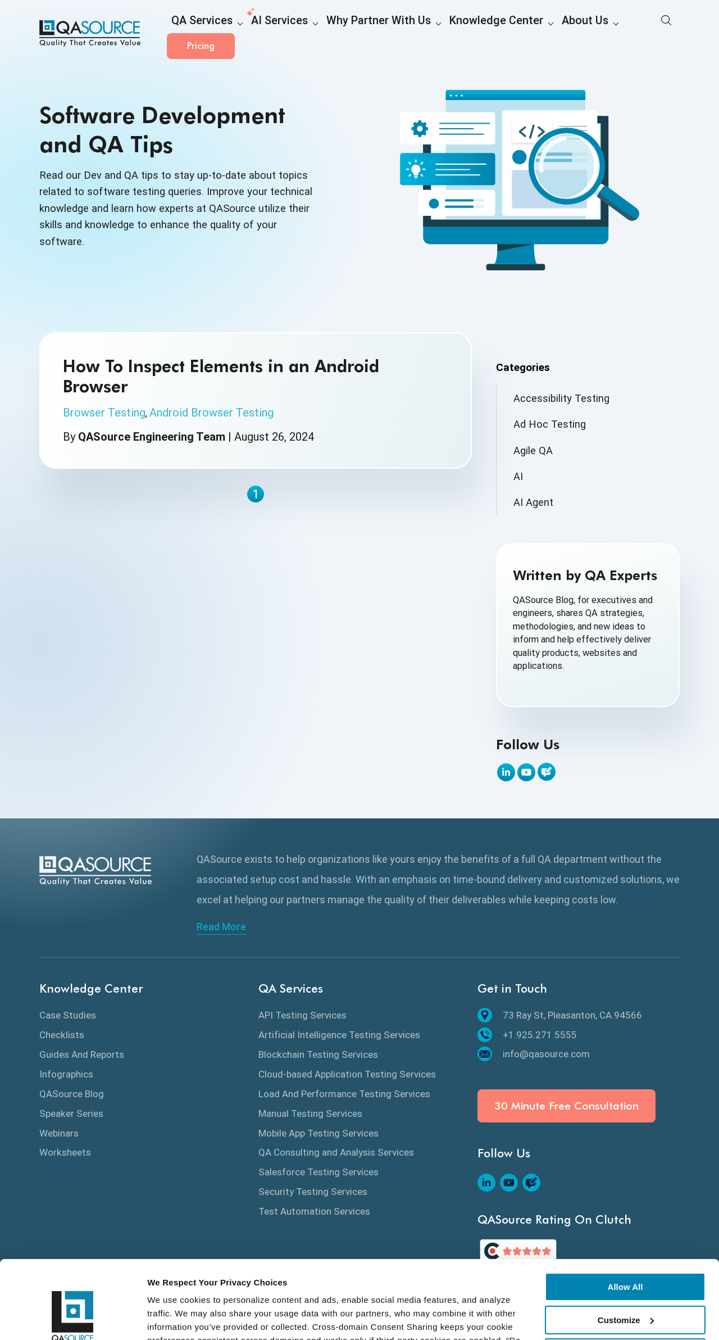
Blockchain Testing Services (318, 1054)
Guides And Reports (81, 1054)
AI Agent (533, 502)
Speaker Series (71, 1113)
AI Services (262, 34)
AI (518, 476)
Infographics (66, 1074)
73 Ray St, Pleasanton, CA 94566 (559, 1015)
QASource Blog (71, 1093)
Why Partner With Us (346, 34)
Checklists (61, 1034)
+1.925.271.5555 (527, 1035)
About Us (519, 34)
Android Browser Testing (211, 412)
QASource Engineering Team (151, 436)
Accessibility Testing (561, 398)
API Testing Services (302, 1015)
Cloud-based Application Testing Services (347, 1074)
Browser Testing (104, 412)
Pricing (645, 33)
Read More (221, 926)
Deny (625, 1286)
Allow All (625, 1220)
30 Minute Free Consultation (566, 1105)
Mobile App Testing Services (318, 1133)
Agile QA (533, 450)
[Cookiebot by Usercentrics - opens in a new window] (73, 1318)
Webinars (59, 1133)
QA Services (196, 34)
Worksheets (65, 1152)
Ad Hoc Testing (549, 424)
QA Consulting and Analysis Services (336, 1152)
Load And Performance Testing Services (344, 1093)
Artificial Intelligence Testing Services (339, 1034)
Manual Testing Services (310, 1113)
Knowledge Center (444, 34)
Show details (173, 1318)
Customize (626, 1252)
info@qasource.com (533, 1054)
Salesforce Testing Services (318, 1172)
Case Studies (67, 1015)
